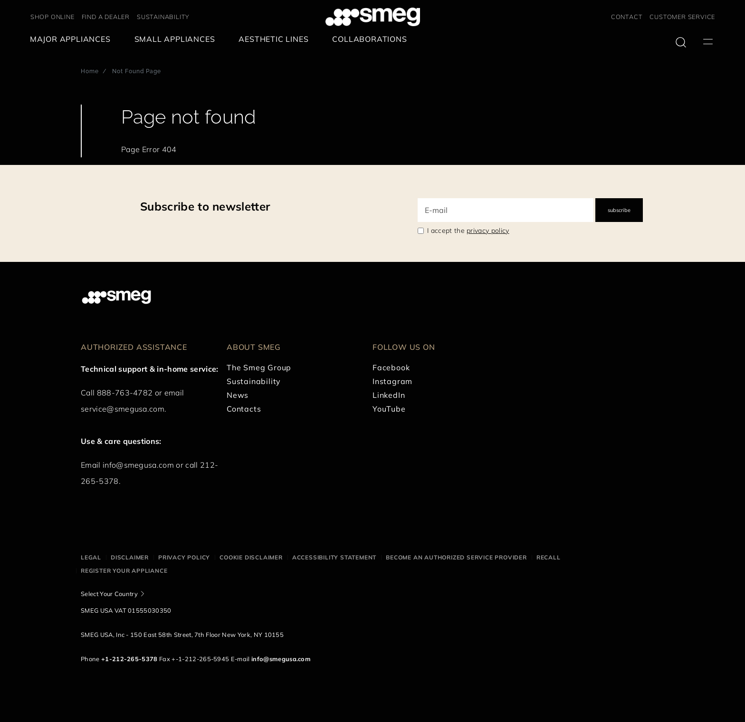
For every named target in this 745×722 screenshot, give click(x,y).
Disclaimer (130, 557)
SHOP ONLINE (52, 16)
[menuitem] (72, 39)
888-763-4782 (125, 392)
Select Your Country (109, 593)
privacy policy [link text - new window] (488, 230)
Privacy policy (184, 557)
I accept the (468, 230)
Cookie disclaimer (251, 557)
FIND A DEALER (106, 16)
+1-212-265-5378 (129, 659)
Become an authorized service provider (456, 557)
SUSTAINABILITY (163, 16)
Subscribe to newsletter (205, 206)
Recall (548, 557)
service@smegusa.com (122, 409)
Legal (91, 557)
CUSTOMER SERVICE (682, 16)
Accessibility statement (334, 557)
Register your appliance (124, 570)
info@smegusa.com (138, 465)
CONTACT (627, 16)
